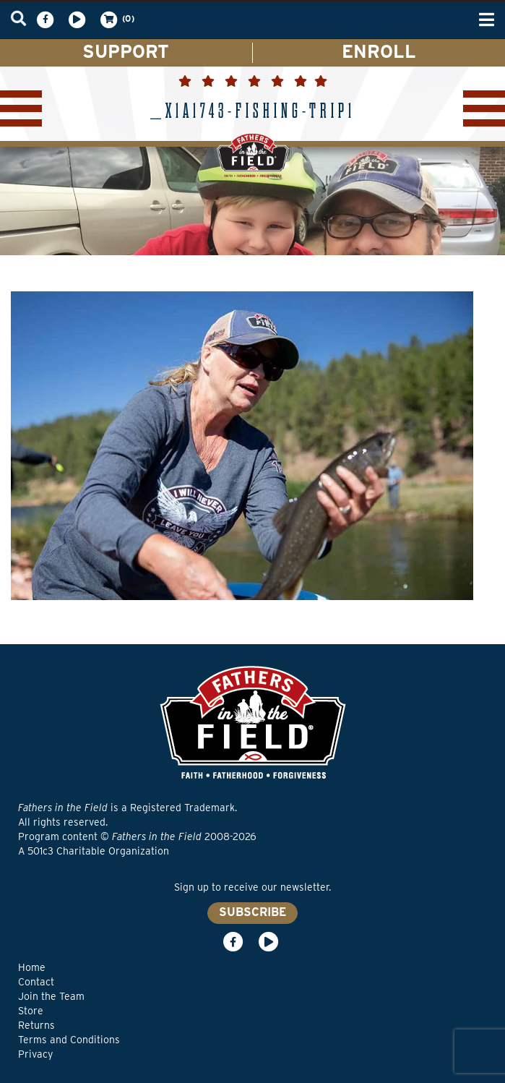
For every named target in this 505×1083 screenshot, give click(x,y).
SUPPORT (125, 51)
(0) (116, 19)
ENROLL (379, 51)
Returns (36, 1025)
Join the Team (51, 996)
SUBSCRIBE (252, 912)
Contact (36, 982)
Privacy (35, 1054)
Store (30, 1010)
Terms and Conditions (69, 1039)
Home (32, 967)
